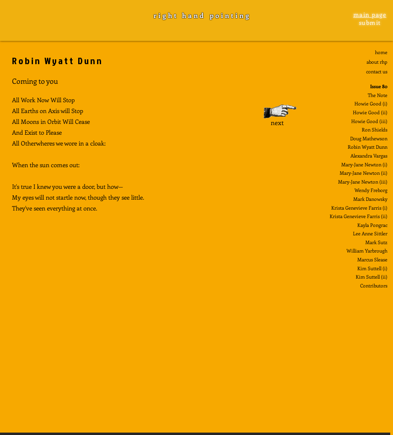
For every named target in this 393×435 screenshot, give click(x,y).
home (381, 52)
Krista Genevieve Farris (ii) (358, 216)
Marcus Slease (372, 259)
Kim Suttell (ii (371, 276)
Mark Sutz (376, 242)
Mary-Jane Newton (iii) (362, 181)
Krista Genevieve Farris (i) (359, 207)
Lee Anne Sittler (370, 233)
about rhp (377, 62)
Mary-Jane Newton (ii (363, 173)
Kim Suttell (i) (372, 268)
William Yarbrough (366, 250)
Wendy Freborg (371, 190)
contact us (376, 71)
